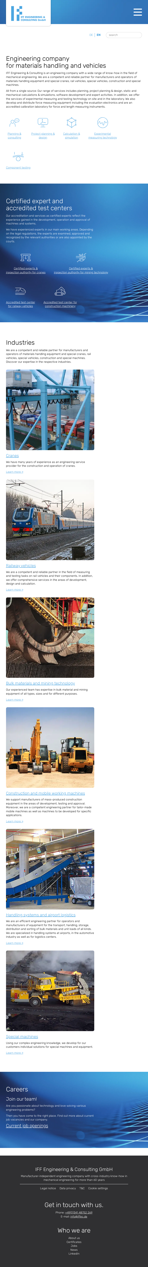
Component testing (18, 167)
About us (74, 1238)
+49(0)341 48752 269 (78, 1212)
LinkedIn (74, 1253)
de (91, 35)
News (74, 1250)
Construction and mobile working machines (45, 793)
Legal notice (48, 1188)
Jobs (74, 1246)
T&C (82, 1188)
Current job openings (27, 1125)
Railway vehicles (21, 565)
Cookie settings (98, 1188)
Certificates (74, 1242)
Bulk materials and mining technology (40, 683)
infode (78, 1216)
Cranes (12, 455)
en (98, 35)
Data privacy (68, 1188)
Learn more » (14, 472)
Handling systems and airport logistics (41, 914)
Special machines (22, 1036)
